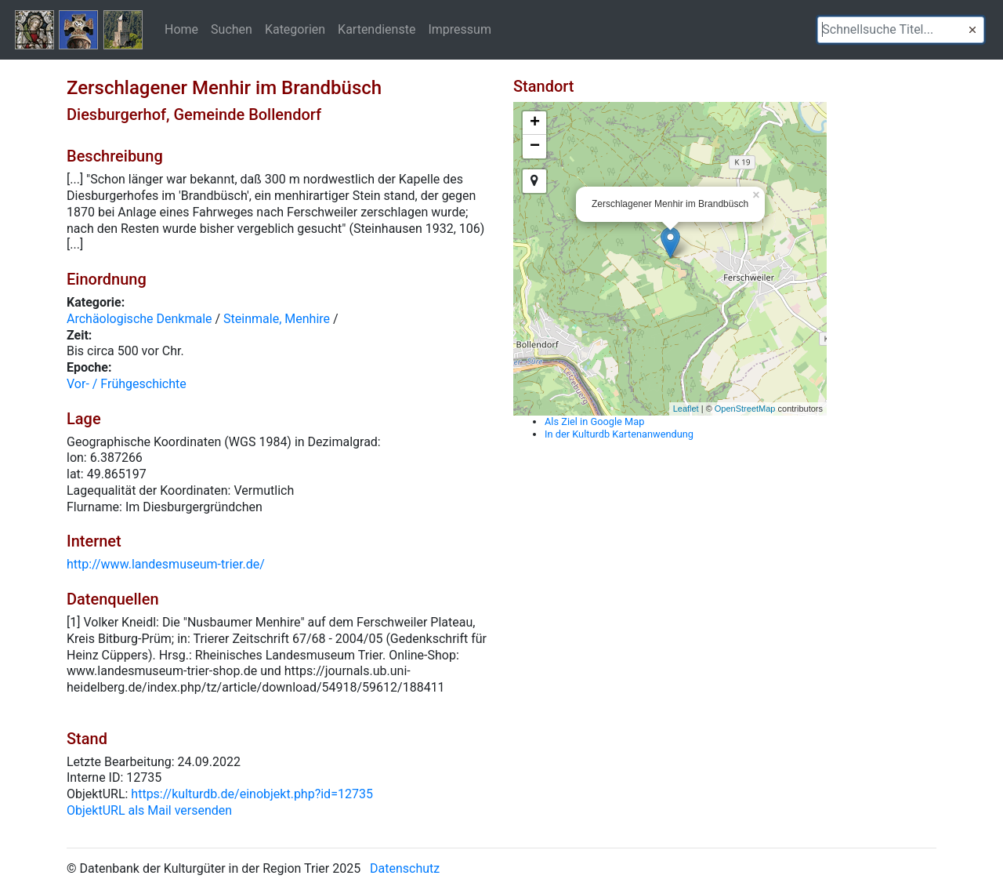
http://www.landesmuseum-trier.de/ (166, 564)
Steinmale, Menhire (276, 318)
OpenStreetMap (745, 408)
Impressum (459, 29)
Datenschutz (405, 868)
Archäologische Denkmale (139, 318)
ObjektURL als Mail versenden (149, 810)
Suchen (231, 29)
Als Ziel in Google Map (594, 421)
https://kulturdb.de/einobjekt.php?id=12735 (252, 793)
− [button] (535, 146)
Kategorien (295, 29)
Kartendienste (376, 29)
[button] (972, 30)
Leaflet (686, 408)
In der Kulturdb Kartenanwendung (619, 434)
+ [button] (535, 123)
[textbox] (900, 29)
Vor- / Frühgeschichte (126, 383)
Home (181, 29)
